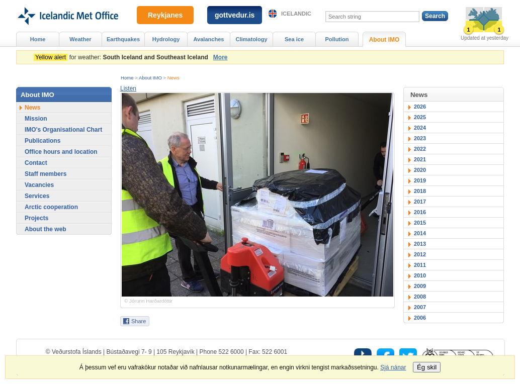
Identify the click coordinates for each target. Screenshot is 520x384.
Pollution (337, 39)
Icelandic (296, 14)
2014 (420, 233)
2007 (420, 307)
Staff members (45, 173)
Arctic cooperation (51, 207)
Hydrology (166, 39)
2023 (420, 138)
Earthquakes (123, 39)
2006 (420, 318)
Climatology (251, 39)
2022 (420, 149)
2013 (420, 244)
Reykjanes (165, 15)
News (173, 77)
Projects (36, 218)
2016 (420, 212)
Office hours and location (61, 151)
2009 (420, 286)
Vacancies (39, 184)
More (220, 57)
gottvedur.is (234, 15)
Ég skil (427, 367)
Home (127, 77)
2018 (420, 191)
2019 (420, 180)
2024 (420, 128)
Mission (36, 118)
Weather (80, 39)
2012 (420, 254)
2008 (420, 297)
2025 (420, 117)
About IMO (150, 77)
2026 (420, 107)
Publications (42, 140)
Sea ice (294, 39)
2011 (420, 265)
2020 (420, 170)
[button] (128, 88)
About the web (45, 229)
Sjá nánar (393, 367)
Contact (36, 162)
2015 (420, 223)
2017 (420, 202)
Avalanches (209, 39)
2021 (420, 159)
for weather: (122, 57)
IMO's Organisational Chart (63, 129)
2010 (420, 275)
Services (37, 196)
